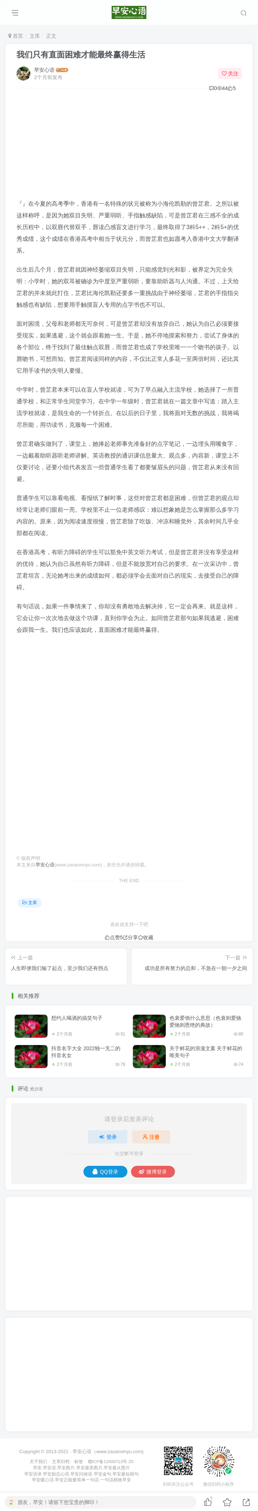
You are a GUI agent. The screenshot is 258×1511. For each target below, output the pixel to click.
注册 (151, 1137)
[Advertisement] (129, 147)
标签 (78, 1461)
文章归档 (61, 1461)
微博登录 (153, 1172)
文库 (35, 36)
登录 (107, 1137)
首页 (15, 36)
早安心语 (44, 70)
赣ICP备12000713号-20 (110, 1461)
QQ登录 (105, 1172)
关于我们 (38, 1461)
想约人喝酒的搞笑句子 (76, 1018)
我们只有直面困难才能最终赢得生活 (80, 54)
